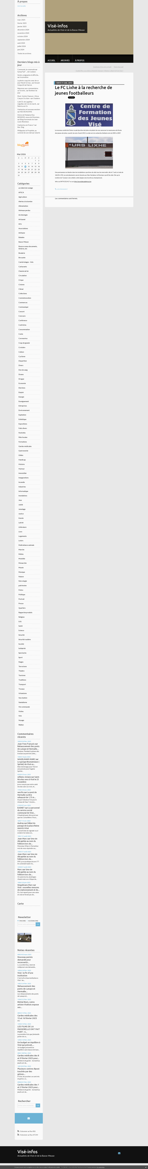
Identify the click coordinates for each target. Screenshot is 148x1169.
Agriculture (23, 197)
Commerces (23, 302)
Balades (21, 237)
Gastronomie (23, 451)
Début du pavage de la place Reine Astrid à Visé (28, 825)
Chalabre (36, 98)
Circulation (23, 275)
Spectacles (22, 653)
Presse (21, 603)
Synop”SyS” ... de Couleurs (26, 72)
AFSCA (21, 192)
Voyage (21, 720)
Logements (23, 536)
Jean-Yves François (26, 744)
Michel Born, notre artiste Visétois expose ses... (28, 1004)
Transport (22, 684)
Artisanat (22, 219)
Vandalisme (23, 702)
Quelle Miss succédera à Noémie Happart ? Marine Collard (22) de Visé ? (99, 71)
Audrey (20, 823)
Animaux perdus (24, 210)
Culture (21, 352)
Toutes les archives (24, 53)
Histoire (22, 464)
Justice (21, 514)
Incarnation (24, 77)
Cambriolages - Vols (26, 262)
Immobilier (23, 473)
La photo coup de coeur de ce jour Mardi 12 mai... (28, 81)
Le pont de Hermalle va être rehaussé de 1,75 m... (27, 794)
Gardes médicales (25, 446)
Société (21, 644)
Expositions (23, 424)
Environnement (24, 410)
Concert (22, 311)
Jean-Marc (22, 839)
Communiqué (23, 307)
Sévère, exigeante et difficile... (28, 75)
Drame (21, 374)
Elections (22, 388)
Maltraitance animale (26, 545)
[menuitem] (51, 58)
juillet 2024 (21, 46)
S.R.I (20, 621)
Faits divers (23, 428)
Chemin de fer (24, 271)
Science (21, 630)
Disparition (23, 361)
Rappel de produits (25, 612)
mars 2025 (21, 20)
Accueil (51, 60)
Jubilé (21, 505)
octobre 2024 (22, 36)
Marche (21, 549)
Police (21, 590)
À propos (79, 60)
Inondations (23, 496)
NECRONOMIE (26, 112)
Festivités (22, 433)
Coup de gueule (24, 343)
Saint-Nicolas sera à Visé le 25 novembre (28, 779)
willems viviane (24, 777)
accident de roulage (26, 188)
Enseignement (24, 401)
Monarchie (23, 563)
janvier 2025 (22, 26)
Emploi (21, 392)
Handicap (22, 460)
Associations (23, 228)
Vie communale (24, 707)
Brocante (22, 257)
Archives (65, 60)
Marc (19, 869)
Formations (23, 442)
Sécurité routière (25, 639)
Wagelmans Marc (25, 885)
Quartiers (22, 608)
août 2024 (21, 43)
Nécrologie (23, 581)
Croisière (22, 347)
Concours (22, 316)
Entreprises (23, 406)
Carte (20, 903)
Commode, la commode (26, 69)
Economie (22, 383)
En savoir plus (101, 1167)
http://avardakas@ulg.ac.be (82, 181)
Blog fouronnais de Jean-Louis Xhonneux (27, 120)
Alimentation (23, 206)
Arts (20, 224)
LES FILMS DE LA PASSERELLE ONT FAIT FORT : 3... (28, 1029)
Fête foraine (23, 437)
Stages (21, 662)
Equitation (22, 415)
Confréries (22, 325)
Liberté (37, 133)
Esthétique (22, 419)
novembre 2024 (23, 33)
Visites (21, 711)
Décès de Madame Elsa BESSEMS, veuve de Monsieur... (28, 116)
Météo (21, 554)
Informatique (23, 491)
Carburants (23, 266)
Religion (22, 617)
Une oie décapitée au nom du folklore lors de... (27, 841)
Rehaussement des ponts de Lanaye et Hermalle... (26, 989)
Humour (22, 469)
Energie (21, 397)
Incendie (22, 482)
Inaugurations (24, 478)
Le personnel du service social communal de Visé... (28, 810)
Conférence (23, 320)
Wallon (21, 725)
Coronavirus (23, 338)
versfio (20, 792)
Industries (22, 487)
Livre (20, 532)
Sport (21, 657)
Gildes (21, 455)
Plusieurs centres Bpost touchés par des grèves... (28, 1071)
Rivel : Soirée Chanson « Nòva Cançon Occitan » (28, 97)
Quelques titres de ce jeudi (102, 67)
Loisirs (21, 540)
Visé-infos (58, 25)
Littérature (22, 527)
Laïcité (21, 523)
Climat (21, 289)
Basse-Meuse (24, 242)
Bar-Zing (20, 127)
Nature (21, 576)
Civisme (21, 284)
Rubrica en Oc (22, 106)
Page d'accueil (118, 67)
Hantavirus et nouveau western (28, 109)
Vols (20, 716)
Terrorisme (23, 666)
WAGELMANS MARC (26, 759)
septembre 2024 (23, 40)
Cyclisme (22, 356)
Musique (22, 572)
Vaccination (23, 698)
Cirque (21, 280)
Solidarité (22, 648)
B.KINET (21, 808)
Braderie (22, 253)
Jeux (20, 500)
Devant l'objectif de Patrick (28, 84)
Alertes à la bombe (25, 201)
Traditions (22, 680)
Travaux (22, 689)
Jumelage (22, 509)
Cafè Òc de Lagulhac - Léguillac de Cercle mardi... (27, 103)
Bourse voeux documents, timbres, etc (28, 247)
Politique (22, 594)
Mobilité (22, 559)
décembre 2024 (23, 30)
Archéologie (23, 215)
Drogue (21, 379)
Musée (21, 567)
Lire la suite (21, 6)
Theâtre (21, 671)
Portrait (21, 599)
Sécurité (22, 635)
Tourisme (22, 675)
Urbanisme (23, 693)
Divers (21, 365)
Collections (23, 293)
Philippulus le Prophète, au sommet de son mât (27, 131)
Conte (21, 334)
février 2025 (22, 23)
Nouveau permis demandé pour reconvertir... (25, 959)
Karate (21, 518)
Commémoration (25, 298)
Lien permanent (61, 189)
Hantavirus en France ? (25, 125)
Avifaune (22, 233)
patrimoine (23, 585)
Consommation (24, 329)
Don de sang (23, 370)
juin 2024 (20, 49)
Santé (21, 626)
